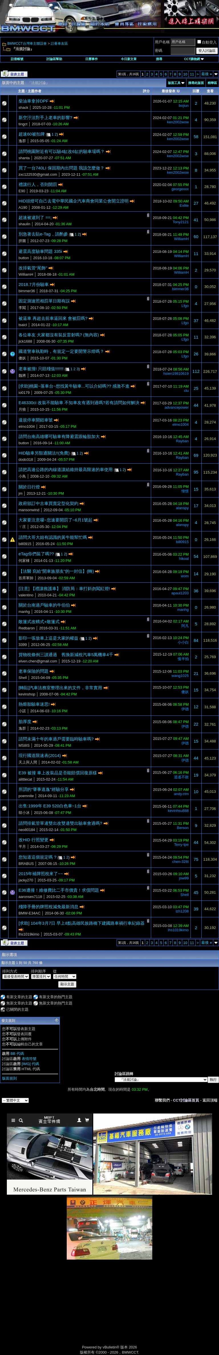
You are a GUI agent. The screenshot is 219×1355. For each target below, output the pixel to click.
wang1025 (180, 676)
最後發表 (168, 91)
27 (196, 203)
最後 (206, 74)
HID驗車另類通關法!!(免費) (44, 453)
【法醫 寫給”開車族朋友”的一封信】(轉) (56, 571)
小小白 (183, 642)
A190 (23, 207)
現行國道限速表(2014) (40, 755)
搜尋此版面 (196, 83)
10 (185, 74)
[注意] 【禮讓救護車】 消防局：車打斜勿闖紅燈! (64, 588)
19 (196, 775)
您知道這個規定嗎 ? (37, 857)
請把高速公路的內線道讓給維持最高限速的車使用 (66, 469)
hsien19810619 (176, 373)
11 (192, 74)
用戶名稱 (162, 42)
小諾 (22, 711)
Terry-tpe (181, 844)
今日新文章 (129, 59)
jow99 (184, 878)
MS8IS (24, 745)
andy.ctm (181, 794)
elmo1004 (27, 426)
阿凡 (185, 626)
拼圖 (22, 241)
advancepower (177, 407)
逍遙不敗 (181, 777)
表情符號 (29, 1059)
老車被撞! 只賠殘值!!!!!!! (41, 368)
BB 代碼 (17, 1053)
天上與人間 (28, 762)
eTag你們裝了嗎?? (36, 553)
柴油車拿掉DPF (33, 101)
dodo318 (26, 459)
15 (196, 489)
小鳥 (22, 476)
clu (186, 390)
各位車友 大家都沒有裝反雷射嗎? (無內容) (59, 334)
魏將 (22, 375)
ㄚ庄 (22, 527)
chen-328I (180, 861)
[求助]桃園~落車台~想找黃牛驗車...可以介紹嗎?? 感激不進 (74, 386)
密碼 (158, 50)
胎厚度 (25, 721)
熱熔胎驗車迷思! (34, 704)
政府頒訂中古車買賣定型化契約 (48, 503)
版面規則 (9, 1078)
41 (196, 219)
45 (196, 892)
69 (196, 455)
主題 (21, 91)
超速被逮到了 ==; (35, 217)
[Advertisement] (61, 1308)
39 (196, 908)
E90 (22, 191)
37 (196, 320)
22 (196, 724)
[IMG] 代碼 (30, 1064)
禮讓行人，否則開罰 (38, 184)
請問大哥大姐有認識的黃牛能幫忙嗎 (53, 537)
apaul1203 (180, 593)
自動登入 (207, 42)
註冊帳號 (17, 59)
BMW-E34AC (29, 913)
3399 (23, 644)
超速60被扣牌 (32, 134)
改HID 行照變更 (33, 839)
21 (196, 673)
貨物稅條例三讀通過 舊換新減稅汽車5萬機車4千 (66, 654)
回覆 (195, 91)
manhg (24, 611)
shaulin (24, 224)
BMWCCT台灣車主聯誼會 (27, 44)
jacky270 (26, 880)
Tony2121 (180, 222)
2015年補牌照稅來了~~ (41, 873)
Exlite (184, 205)
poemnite (26, 796)
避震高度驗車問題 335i (40, 251)
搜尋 (159, 59)
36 (196, 590)
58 (196, 136)
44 (196, 405)
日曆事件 (91, 59)
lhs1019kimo (29, 934)
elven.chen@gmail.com (38, 661)
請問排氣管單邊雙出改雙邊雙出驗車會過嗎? (60, 823)
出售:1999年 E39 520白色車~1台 (50, 805)
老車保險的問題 (33, 671)
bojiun (184, 105)
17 (196, 505)
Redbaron (27, 628)
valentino (26, 595)
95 (196, 472)
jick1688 (25, 341)
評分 (146, 91)
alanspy (182, 508)
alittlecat (25, 779)
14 (196, 573)
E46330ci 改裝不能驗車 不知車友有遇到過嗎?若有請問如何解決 (79, 402)
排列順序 (38, 971)
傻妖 (22, 358)
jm (21, 493)
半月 (22, 846)
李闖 (22, 308)
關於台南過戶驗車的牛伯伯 (44, 605)
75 (196, 859)
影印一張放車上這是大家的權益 (48, 638)
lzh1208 (182, 911)
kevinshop (27, 694)
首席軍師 (26, 578)
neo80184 (27, 830)
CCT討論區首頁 (186, 1100)
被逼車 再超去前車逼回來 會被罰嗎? (53, 318)
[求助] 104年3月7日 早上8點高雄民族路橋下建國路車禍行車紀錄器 (82, 923)
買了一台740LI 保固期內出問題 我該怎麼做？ (61, 167)
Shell (23, 678)
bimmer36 (27, 291)
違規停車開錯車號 (36, 419)
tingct (23, 124)
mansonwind (29, 510)
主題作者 (34, 91)
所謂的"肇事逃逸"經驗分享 (44, 789)
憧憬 (185, 491)
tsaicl (23, 325)
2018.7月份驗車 (34, 284)
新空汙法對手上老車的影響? (45, 117)
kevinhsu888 (178, 811)
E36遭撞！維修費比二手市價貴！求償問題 (59, 890)
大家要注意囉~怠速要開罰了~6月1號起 (55, 519)
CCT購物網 (194, 59)
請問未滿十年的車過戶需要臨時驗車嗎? (56, 738)
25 (196, 388)
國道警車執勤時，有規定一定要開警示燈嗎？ (61, 351)
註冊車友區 (59, 44)
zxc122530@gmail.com (38, 174)
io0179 (24, 392)
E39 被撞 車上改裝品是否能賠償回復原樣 (58, 772)
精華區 (212, 83)
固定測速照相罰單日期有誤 (44, 300)
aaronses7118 (30, 897)
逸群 (22, 141)
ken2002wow (178, 122)
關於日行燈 (29, 486)
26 (196, 353)
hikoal (184, 558)
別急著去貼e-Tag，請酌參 (43, 234)
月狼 (22, 409)
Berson (183, 828)
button (24, 258)
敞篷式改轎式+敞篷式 (39, 621)
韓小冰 (24, 812)
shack (23, 107)
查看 (210, 91)
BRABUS (26, 863)
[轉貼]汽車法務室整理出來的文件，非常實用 (60, 687)
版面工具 (174, 83)
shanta (24, 158)
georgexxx (180, 189)
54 (196, 556)
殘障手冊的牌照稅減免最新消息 (48, 906)
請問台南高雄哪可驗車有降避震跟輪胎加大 (59, 436)
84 (196, 640)
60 (196, 236)
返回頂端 (209, 1100)
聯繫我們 (162, 1100)
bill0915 (25, 544)
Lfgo (184, 306)
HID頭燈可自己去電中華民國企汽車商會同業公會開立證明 (74, 200)
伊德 (185, 709)
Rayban (182, 441)
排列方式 (9, 971)
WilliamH (181, 239)
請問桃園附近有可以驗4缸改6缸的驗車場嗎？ (62, 151)
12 (196, 706)
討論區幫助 (54, 59)
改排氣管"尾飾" (33, 267)
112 (196, 371)
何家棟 (24, 560)
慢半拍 (183, 659)
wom (184, 576)
